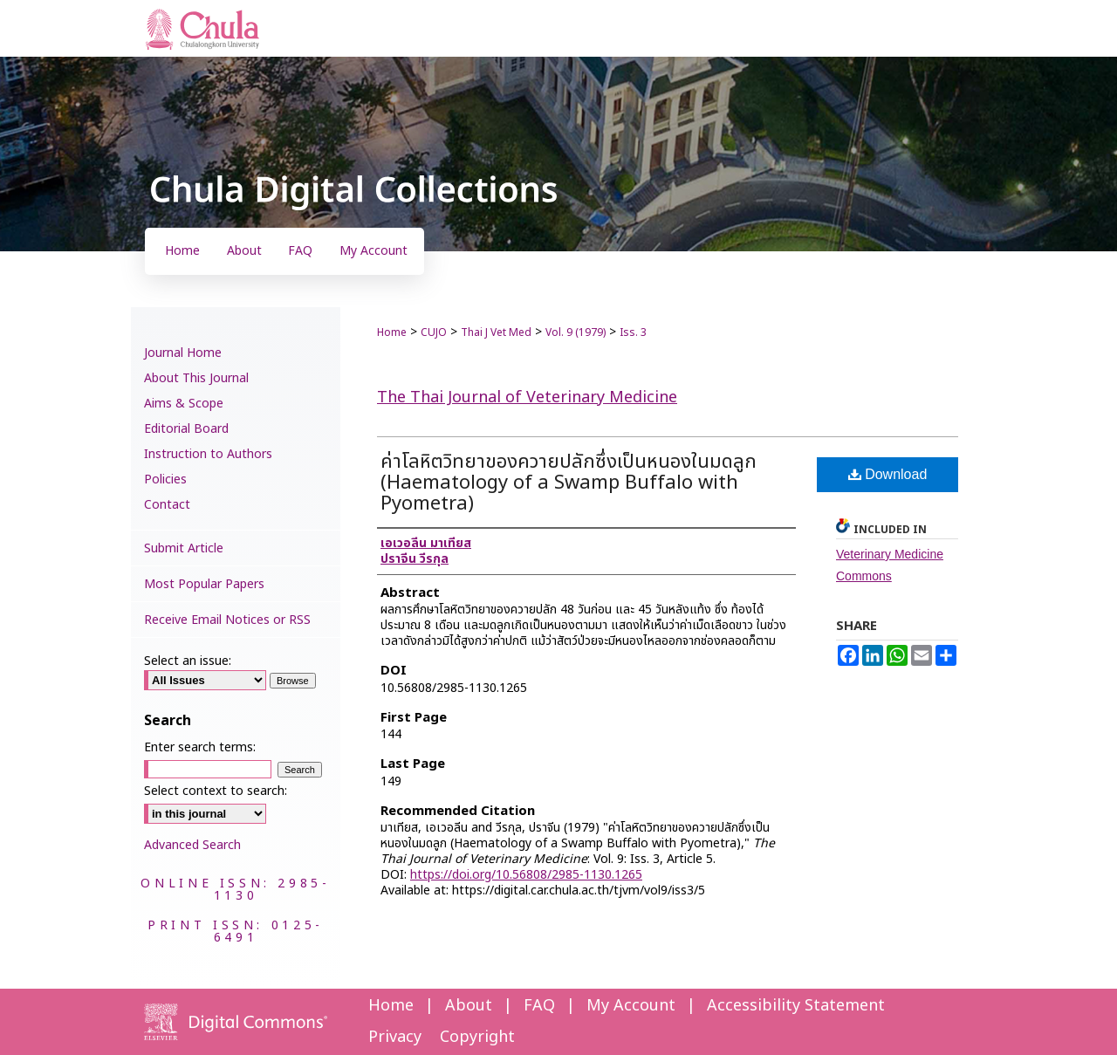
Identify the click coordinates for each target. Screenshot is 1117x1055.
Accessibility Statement (796, 1005)
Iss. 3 (633, 332)
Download (888, 474)
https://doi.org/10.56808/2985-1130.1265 (526, 875)
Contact (167, 505)
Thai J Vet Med (496, 332)
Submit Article (183, 548)
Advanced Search (192, 845)
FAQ (539, 1005)
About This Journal (196, 378)
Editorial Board (186, 429)
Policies (165, 479)
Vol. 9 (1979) (575, 332)
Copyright (477, 1037)
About (468, 1005)
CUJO (434, 332)
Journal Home (183, 353)
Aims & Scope (183, 403)
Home (392, 332)
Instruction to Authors (208, 454)
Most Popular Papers (204, 584)
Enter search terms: (200, 747)
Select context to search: (215, 791)
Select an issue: (187, 661)
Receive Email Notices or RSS (227, 620)
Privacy (394, 1037)
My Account (630, 1005)
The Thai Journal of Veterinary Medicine (527, 397)
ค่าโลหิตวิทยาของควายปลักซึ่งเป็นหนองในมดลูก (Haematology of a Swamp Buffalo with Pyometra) (568, 483)
